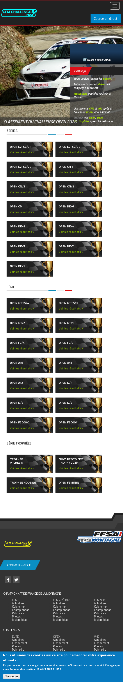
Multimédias (19, 619)
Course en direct (106, 18)
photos (107, 78)
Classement (19, 643)
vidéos (101, 84)
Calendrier (18, 606)
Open (92, 117)
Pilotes (16, 616)
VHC (99, 108)
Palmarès (18, 613)
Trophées (84, 121)
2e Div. (89, 112)
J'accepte (11, 676)
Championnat (20, 610)
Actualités (18, 603)
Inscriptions (80, 93)
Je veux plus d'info (49, 668)
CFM (91, 108)
